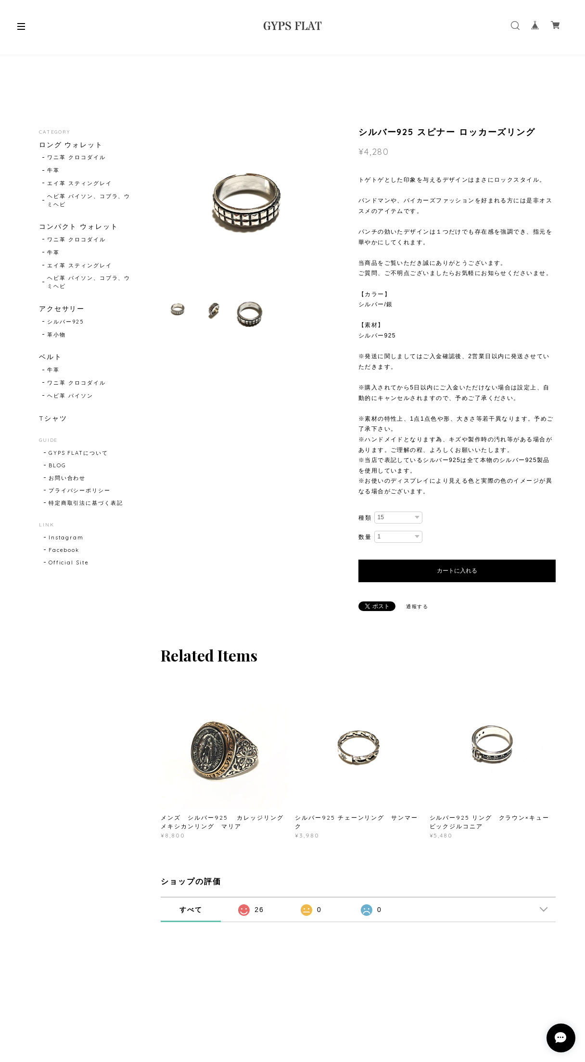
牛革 (53, 170)
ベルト (50, 357)
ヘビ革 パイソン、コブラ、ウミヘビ (88, 200)
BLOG (57, 465)
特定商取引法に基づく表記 (86, 503)
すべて (191, 909)
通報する (417, 606)
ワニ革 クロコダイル (76, 157)
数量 (365, 536)
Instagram (66, 537)
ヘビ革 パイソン (70, 395)
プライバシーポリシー (80, 490)
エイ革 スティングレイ (79, 183)
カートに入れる (457, 570)
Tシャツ (53, 418)
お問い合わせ (67, 478)
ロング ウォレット (71, 145)
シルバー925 (65, 321)
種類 (365, 517)
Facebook (64, 550)
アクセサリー (62, 309)
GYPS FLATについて (78, 453)
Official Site (69, 562)
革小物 (56, 334)
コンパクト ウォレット (78, 227)
